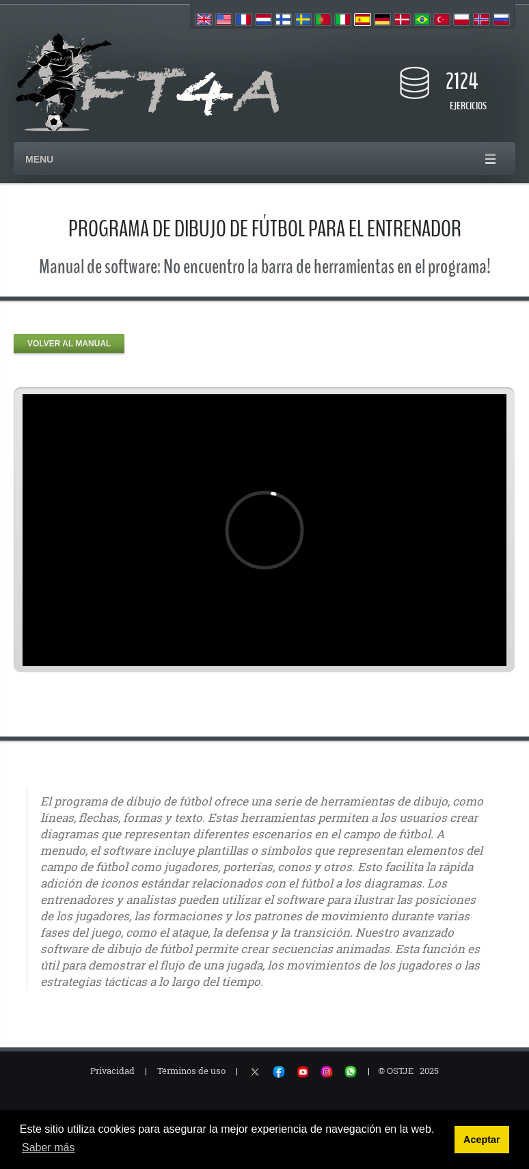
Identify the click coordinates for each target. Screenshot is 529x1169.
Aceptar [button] (481, 1139)
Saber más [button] (48, 1147)
